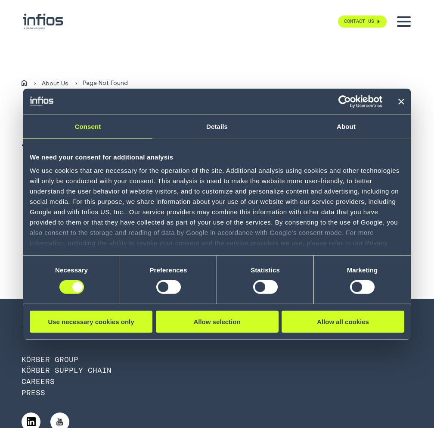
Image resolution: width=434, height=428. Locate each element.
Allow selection (216, 321)
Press (33, 392)
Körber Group (50, 359)
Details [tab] (217, 126)
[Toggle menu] (403, 21)
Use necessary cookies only (91, 321)
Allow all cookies (343, 321)
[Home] (24, 83)
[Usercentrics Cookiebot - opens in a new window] (344, 101)
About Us (55, 83)
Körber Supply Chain (67, 370)
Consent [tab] (88, 126)
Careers (38, 381)
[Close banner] (401, 101)
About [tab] (346, 126)
